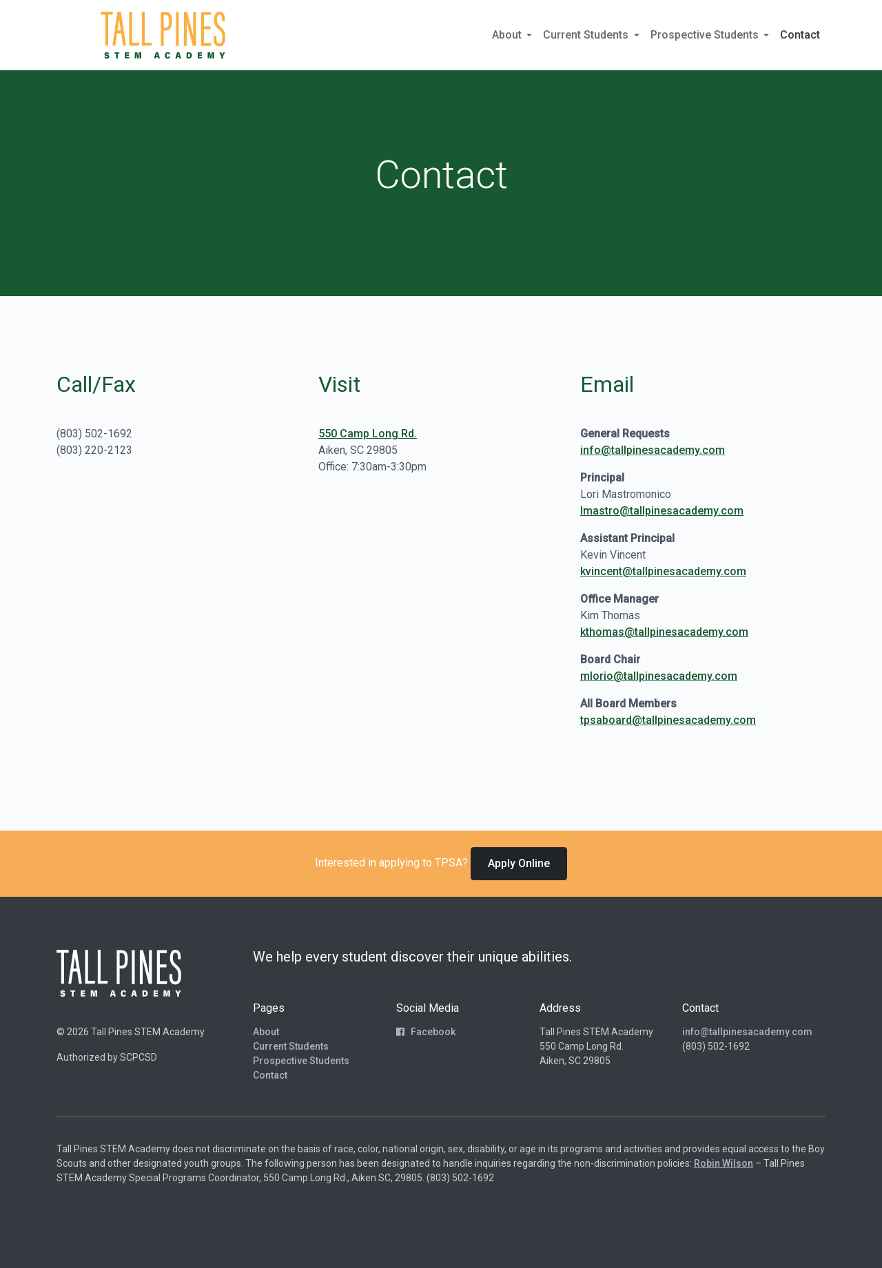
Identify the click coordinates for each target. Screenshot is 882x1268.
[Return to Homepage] (163, 35)
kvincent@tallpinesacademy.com (663, 571)
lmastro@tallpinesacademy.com (661, 510)
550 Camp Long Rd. (367, 433)
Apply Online (519, 863)
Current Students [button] (587, 34)
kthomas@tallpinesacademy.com (664, 631)
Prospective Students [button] (705, 34)
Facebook (425, 1031)
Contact (800, 34)
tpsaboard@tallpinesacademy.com (668, 720)
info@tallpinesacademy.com (652, 450)
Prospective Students (301, 1060)
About (266, 1031)
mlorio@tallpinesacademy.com (658, 676)
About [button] (508, 34)
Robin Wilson (723, 1163)
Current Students (291, 1046)
